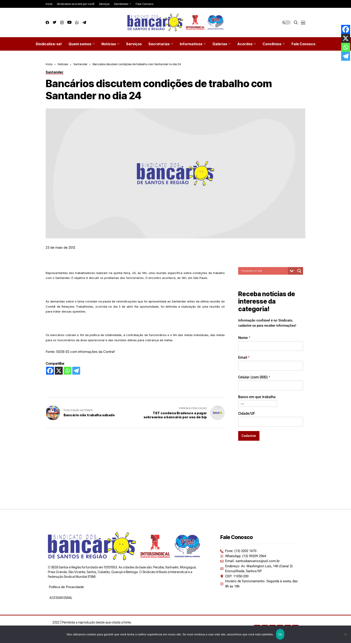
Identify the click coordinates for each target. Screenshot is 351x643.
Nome (244, 338)
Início (49, 64)
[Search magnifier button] (299, 271)
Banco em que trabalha (257, 397)
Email (244, 357)
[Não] (345, 634)
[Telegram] (76, 371)
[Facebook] (50, 371)
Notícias (63, 64)
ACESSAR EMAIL (60, 598)
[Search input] (264, 271)
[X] (59, 371)
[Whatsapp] (67, 371)
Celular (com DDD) (254, 377)
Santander (80, 64)
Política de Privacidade (66, 587)
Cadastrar (249, 436)
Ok (280, 634)
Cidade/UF (246, 413)
